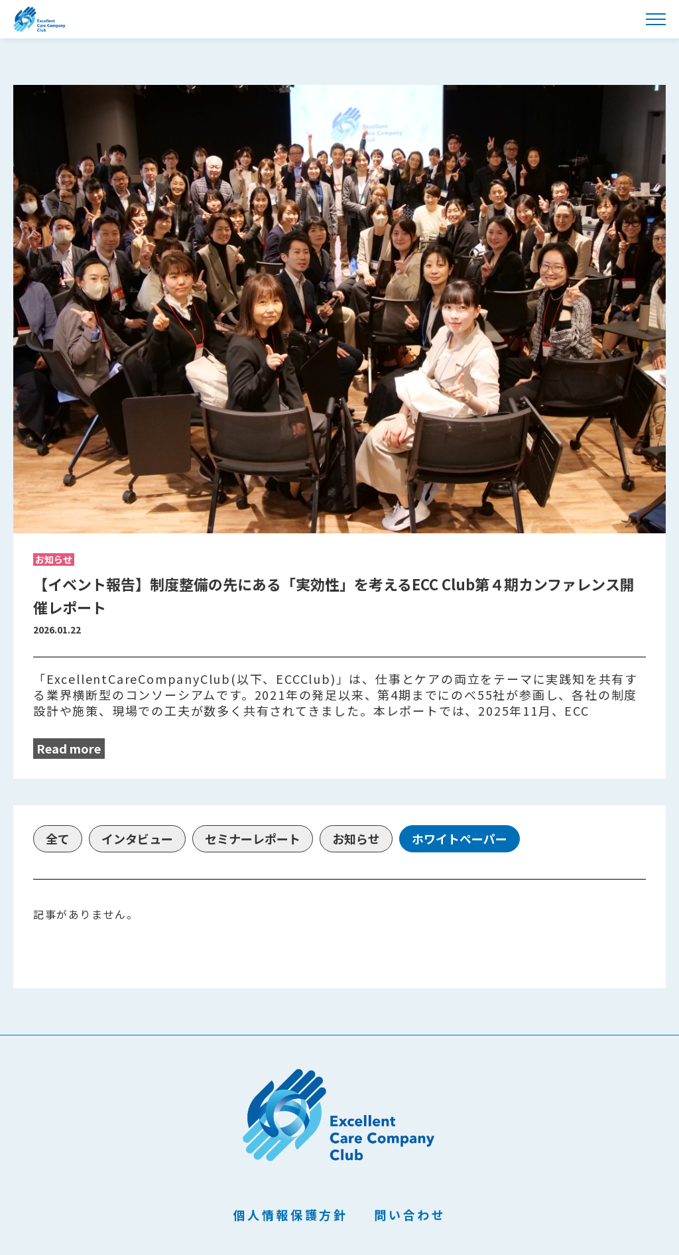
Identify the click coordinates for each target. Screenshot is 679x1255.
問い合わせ (410, 1215)
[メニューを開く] (656, 19)
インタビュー (137, 838)
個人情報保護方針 (290, 1215)
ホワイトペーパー (459, 838)
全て (58, 838)
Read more (68, 748)
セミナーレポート (252, 838)
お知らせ (356, 838)
